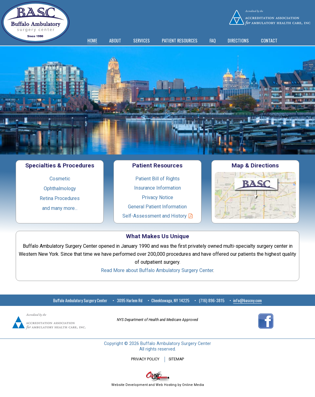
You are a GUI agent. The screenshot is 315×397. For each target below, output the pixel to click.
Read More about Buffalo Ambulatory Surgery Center (157, 270)
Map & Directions (255, 165)
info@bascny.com (247, 300)
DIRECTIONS (238, 40)
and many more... (60, 208)
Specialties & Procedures (59, 165)
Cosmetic (60, 179)
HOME (92, 40)
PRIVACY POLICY (145, 359)
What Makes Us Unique (157, 236)
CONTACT (269, 40)
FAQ (212, 40)
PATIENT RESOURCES (179, 40)
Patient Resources (157, 165)
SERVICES (141, 40)
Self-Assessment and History (154, 216)
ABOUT (115, 40)
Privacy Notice (157, 197)
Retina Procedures (60, 198)
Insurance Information (157, 188)
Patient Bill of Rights (157, 179)
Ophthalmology (60, 188)
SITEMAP (176, 359)
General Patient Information (157, 207)
